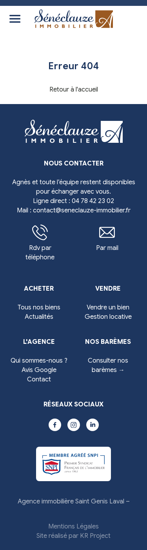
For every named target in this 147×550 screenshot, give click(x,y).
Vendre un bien (108, 307)
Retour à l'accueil (73, 89)
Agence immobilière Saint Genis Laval (71, 501)
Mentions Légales (73, 526)
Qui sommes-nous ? (39, 361)
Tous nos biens (39, 307)
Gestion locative (108, 317)
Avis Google (39, 370)
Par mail (107, 238)
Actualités (39, 317)
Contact (39, 379)
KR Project (95, 536)
